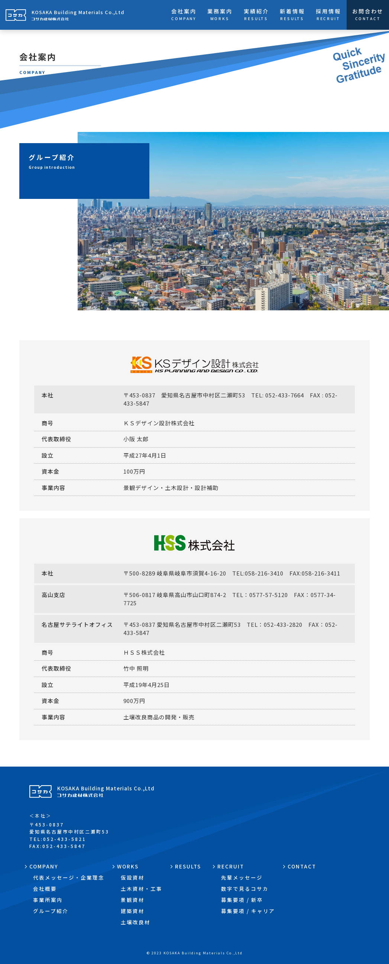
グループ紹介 (50, 911)
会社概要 (45, 888)
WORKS (128, 866)
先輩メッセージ (242, 877)
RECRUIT (230, 866)
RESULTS (188, 866)
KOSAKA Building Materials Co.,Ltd (106, 791)
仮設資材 (133, 877)
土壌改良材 (135, 922)
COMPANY (43, 866)
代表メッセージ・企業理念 (68, 877)
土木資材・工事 (141, 888)
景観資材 (133, 899)
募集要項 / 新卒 (242, 899)
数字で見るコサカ (245, 888)
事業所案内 (48, 899)
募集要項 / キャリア (248, 911)
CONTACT (302, 866)
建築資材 (133, 911)
